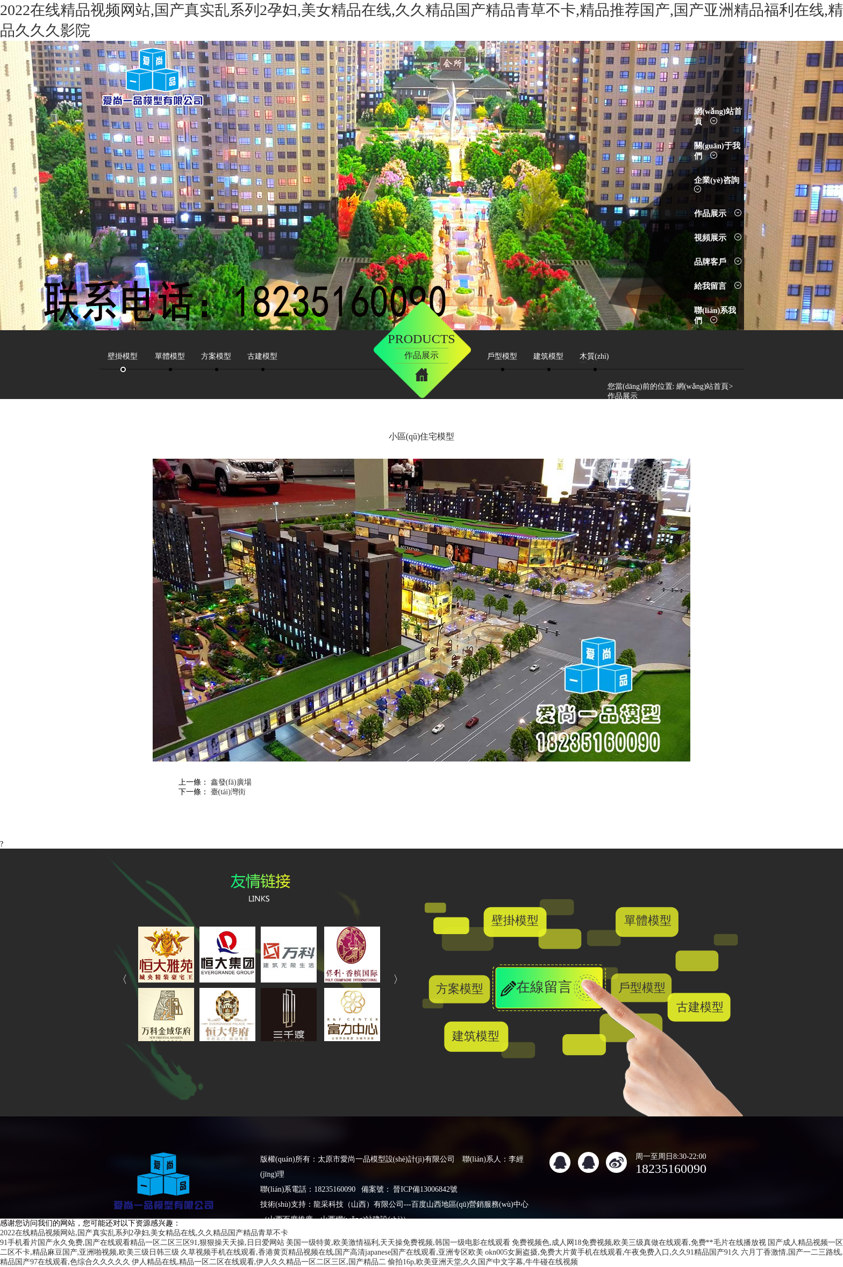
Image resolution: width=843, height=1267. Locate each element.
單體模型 (647, 920)
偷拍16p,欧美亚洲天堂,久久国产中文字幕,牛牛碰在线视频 (483, 1262)
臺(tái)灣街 (228, 792)
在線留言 (544, 987)
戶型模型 (642, 987)
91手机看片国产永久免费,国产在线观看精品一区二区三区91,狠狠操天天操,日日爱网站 (142, 1242)
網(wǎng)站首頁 (702, 386)
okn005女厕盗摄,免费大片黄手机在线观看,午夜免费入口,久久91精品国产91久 (612, 1252)
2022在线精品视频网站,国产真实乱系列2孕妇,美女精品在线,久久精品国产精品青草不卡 (144, 1233)
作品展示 (717, 213)
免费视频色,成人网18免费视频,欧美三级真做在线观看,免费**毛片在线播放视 (639, 1242)
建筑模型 (475, 1036)
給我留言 (717, 286)
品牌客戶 (717, 262)
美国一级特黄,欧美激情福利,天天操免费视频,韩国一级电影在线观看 (398, 1242)
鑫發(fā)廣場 (231, 782)
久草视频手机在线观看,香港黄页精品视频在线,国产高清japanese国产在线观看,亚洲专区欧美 (332, 1252)
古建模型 (700, 1007)
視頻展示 (717, 237)
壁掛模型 (515, 920)
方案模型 (459, 988)
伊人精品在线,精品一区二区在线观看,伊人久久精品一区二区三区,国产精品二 (259, 1262)
